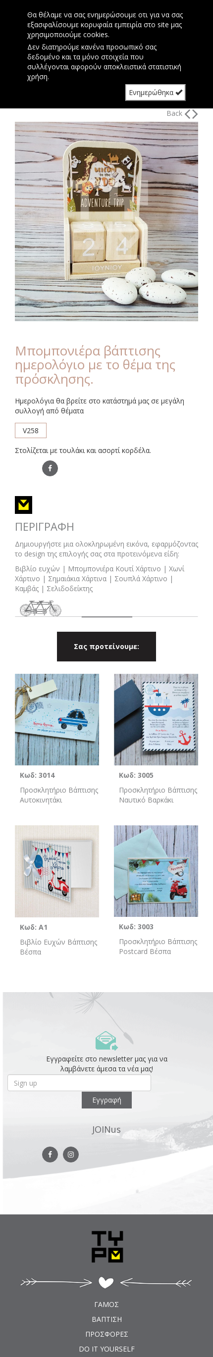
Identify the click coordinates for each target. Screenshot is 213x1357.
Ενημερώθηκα (155, 92)
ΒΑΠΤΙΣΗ (107, 1319)
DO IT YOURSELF (107, 1349)
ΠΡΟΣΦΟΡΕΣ (106, 1334)
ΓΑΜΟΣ (106, 1304)
